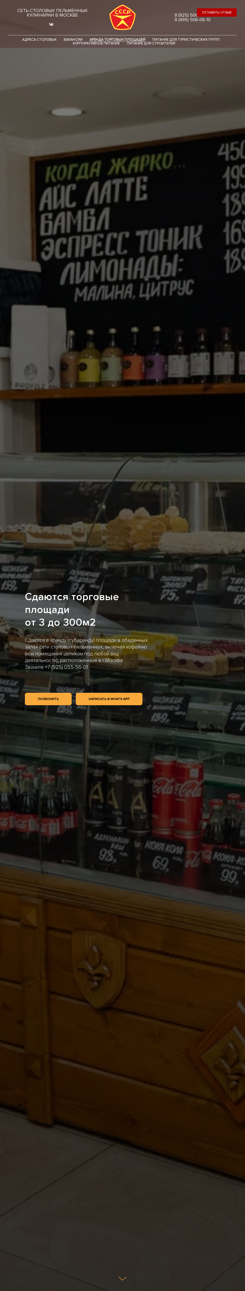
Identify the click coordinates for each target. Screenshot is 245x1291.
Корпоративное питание (96, 43)
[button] (217, 12)
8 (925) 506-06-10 (193, 15)
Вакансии (73, 40)
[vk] (51, 26)
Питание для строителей (151, 43)
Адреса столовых (39, 40)
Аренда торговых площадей (117, 40)
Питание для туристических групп (186, 40)
